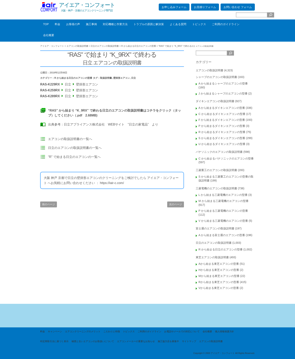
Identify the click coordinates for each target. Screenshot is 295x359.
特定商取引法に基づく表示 (54, 341)
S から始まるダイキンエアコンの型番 (222, 138)
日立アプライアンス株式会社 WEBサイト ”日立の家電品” (106, 124)
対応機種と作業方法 (115, 24)
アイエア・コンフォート (87, 5)
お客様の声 (73, 24)
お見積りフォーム (205, 7)
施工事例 (91, 24)
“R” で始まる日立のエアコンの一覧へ (74, 156)
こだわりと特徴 (111, 331)
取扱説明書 (106, 78)
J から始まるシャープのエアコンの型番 (223, 93)
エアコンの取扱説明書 (209, 70)
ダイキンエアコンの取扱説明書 (215, 101)
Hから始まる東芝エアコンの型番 (219, 269)
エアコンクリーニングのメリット (82, 331)
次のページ (175, 204)
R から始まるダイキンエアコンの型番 (222, 132)
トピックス (199, 24)
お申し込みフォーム (174, 7)
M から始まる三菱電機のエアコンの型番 (224, 200)
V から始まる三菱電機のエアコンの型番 (223, 220)
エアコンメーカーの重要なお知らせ (136, 341)
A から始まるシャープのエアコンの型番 (223, 83)
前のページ (48, 204)
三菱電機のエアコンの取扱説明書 (216, 188)
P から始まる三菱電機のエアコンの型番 (223, 210)
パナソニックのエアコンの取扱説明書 (219, 151)
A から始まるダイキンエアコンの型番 (222, 107)
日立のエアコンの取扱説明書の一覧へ (75, 147)
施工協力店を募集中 (168, 341)
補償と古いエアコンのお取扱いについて (92, 341)
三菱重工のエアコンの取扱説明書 (216, 170)
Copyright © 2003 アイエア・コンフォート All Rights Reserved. (224, 353)
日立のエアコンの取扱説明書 (214, 242)
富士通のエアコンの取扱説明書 (215, 228)
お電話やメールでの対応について (182, 331)
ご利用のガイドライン (225, 24)
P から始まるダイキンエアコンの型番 (222, 125)
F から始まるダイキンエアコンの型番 (222, 119)
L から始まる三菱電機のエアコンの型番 (223, 194)
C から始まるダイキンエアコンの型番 (222, 113)
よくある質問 (178, 24)
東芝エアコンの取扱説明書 (212, 257)
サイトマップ (189, 341)
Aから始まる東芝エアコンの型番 (219, 263)
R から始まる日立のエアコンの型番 (73, 78)
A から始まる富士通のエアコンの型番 (222, 235)
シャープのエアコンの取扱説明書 (216, 77)
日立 (133, 78)
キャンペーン (55, 331)
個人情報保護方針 (224, 331)
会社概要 (48, 35)
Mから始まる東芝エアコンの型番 (219, 275)
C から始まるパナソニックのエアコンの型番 (226, 158)
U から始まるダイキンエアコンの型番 (222, 144)
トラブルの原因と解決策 (149, 24)
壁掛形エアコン (121, 78)
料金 (57, 24)
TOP (46, 24)
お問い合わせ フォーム (238, 7)
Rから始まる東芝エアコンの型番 (219, 282)
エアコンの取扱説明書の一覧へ (70, 139)
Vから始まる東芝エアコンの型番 (219, 287)
